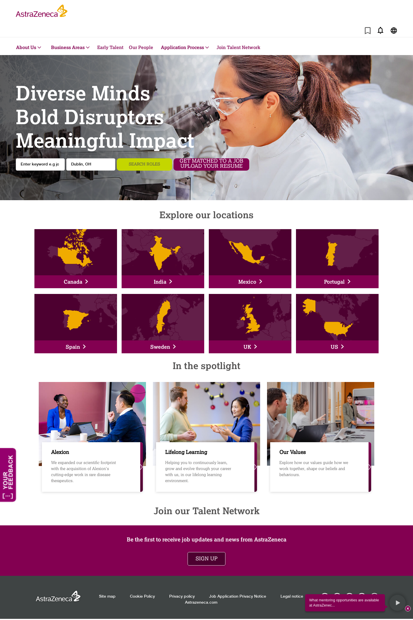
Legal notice (291, 596)
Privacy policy (182, 596)
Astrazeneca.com (201, 602)
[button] (397, 603)
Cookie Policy (142, 596)
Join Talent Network (238, 47)
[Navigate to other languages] (394, 30)
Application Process (182, 47)
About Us (26, 47)
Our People (141, 47)
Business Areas (68, 47)
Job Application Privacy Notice (237, 596)
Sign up (206, 558)
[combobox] (90, 164)
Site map (107, 596)
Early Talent (110, 47)
